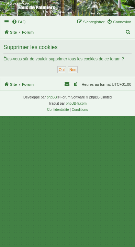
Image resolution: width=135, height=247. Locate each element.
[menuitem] (18, 22)
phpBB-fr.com (76, 103)
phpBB (52, 97)
